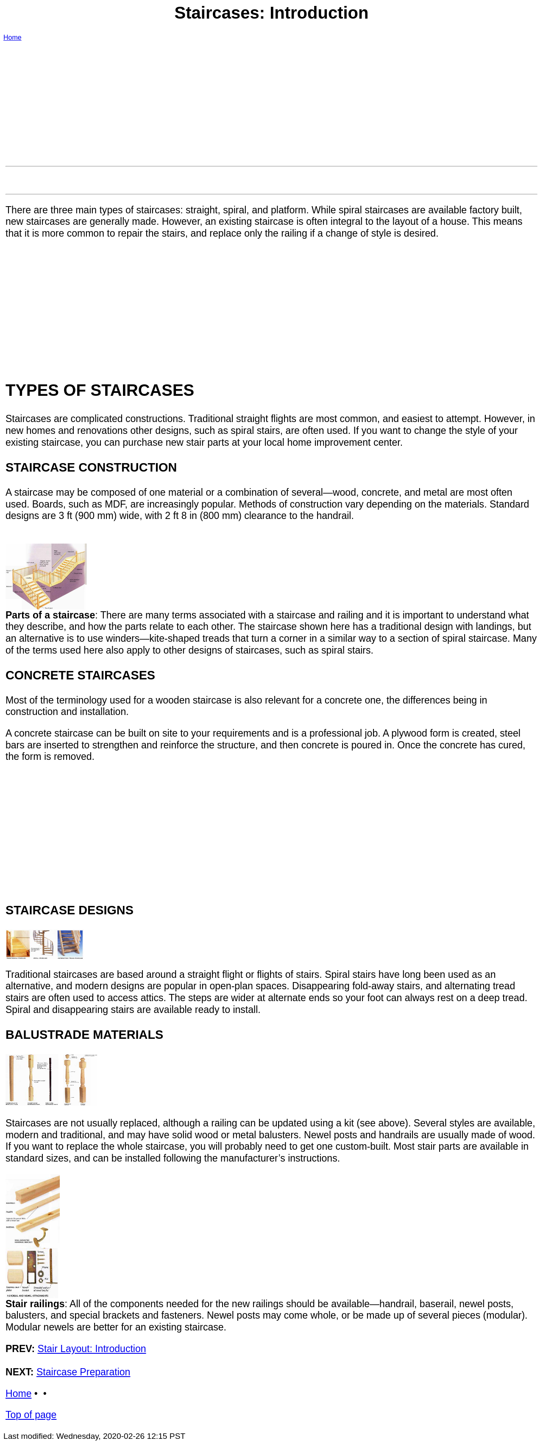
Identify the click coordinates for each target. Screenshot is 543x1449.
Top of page (31, 1414)
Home (12, 37)
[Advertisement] (260, 103)
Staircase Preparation (83, 1371)
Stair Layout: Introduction (92, 1348)
